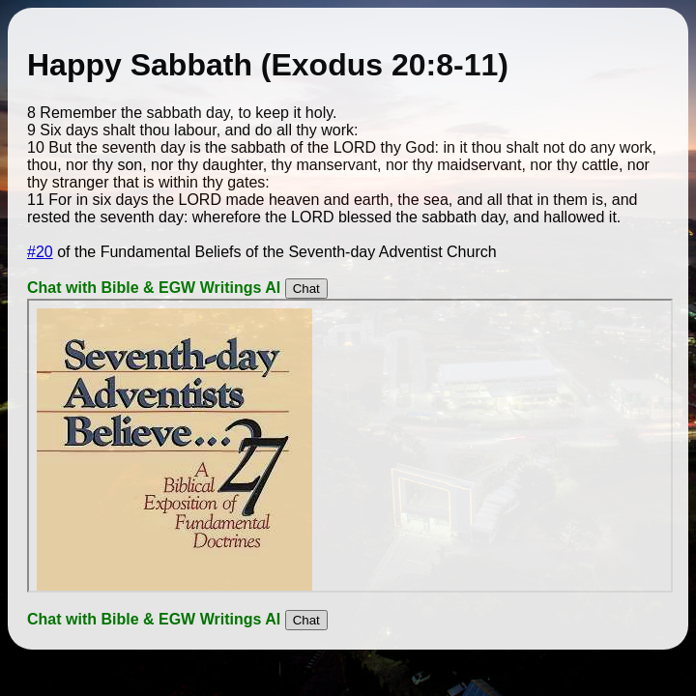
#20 (40, 252)
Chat (306, 288)
